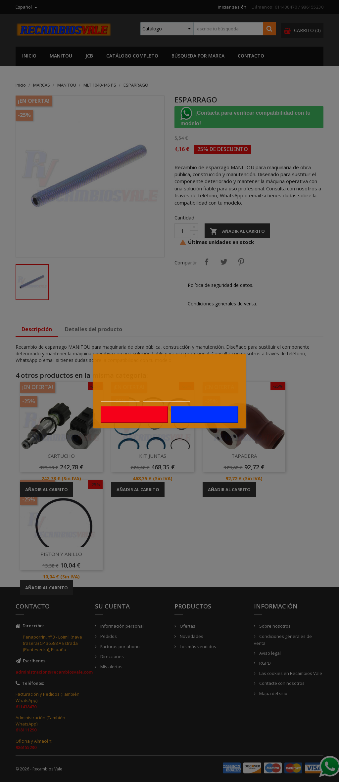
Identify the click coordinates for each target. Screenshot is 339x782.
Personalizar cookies (166, 398)
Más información (120, 398)
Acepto (204, 415)
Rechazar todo (134, 415)
